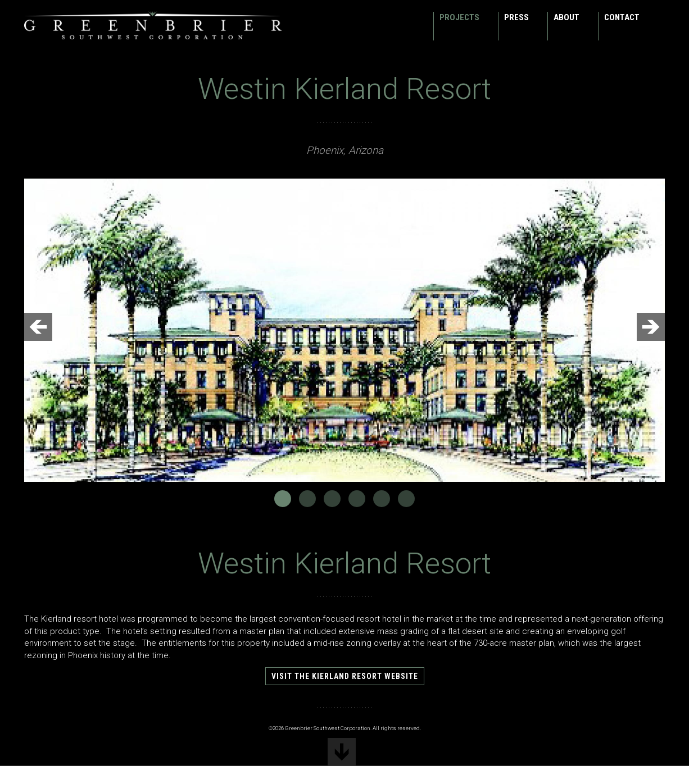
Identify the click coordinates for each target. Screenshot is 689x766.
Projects (459, 17)
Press (516, 17)
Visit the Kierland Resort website (344, 676)
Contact (622, 17)
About (566, 17)
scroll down (342, 752)
